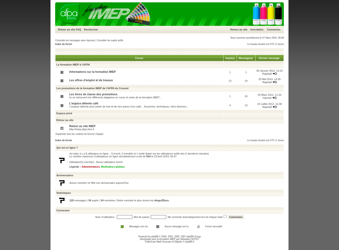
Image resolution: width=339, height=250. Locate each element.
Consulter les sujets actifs (110, 40)
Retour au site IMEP (82, 126)
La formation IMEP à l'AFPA (73, 64)
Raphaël (267, 73)
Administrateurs (91, 166)
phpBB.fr (190, 241)
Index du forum (63, 44)
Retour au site (66, 29)
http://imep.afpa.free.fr (81, 129)
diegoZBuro (161, 200)
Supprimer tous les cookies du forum (74, 134)
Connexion (273, 29)
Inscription (256, 29)
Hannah (267, 97)
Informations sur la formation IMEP (92, 72)
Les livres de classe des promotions (93, 94)
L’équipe (99, 134)
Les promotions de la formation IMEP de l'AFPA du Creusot (92, 88)
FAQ (78, 29)
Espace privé (64, 113)
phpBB (154, 236)
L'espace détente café (83, 103)
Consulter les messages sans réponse (75, 40)
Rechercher (91, 29)
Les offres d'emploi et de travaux (91, 80)
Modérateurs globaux (113, 166)
